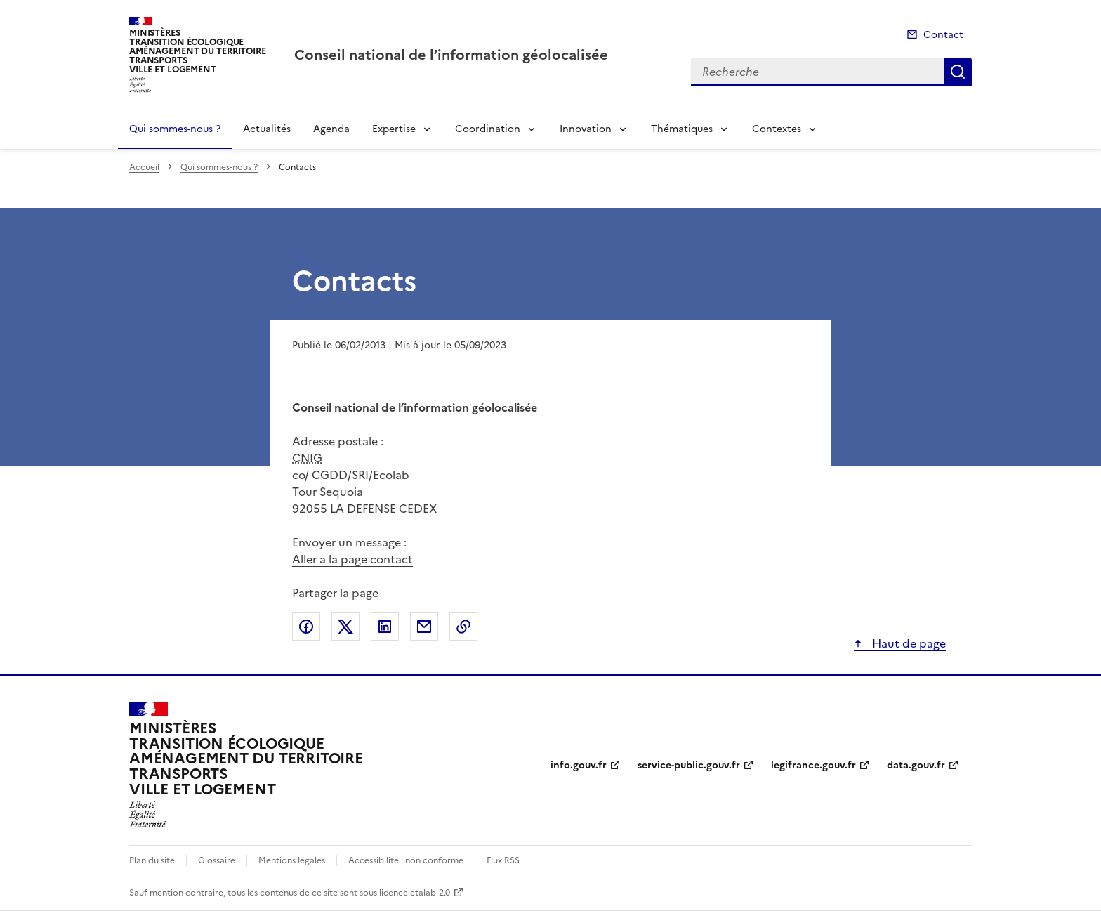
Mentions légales (291, 860)
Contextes (776, 129)
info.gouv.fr (578, 765)
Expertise (394, 129)
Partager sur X (345, 626)
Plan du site (152, 860)
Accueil (144, 167)
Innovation (586, 129)
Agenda (331, 129)
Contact (943, 34)
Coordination (487, 129)
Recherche (958, 72)
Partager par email (424, 626)
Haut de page (907, 643)
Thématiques (682, 129)
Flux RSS (503, 860)
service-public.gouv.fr (689, 765)
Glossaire (216, 860)
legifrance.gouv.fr (813, 765)
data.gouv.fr (916, 765)
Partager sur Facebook (306, 626)
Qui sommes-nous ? (174, 129)
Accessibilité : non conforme (405, 860)
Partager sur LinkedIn (385, 626)
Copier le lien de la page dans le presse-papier (463, 626)
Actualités (267, 129)
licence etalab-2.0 (414, 892)
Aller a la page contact (352, 559)
